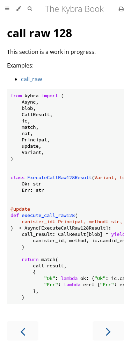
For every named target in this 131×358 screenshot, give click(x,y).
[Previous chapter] (22, 331)
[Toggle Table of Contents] (7, 8)
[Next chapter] (108, 331)
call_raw (31, 79)
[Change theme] (18, 8)
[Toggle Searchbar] (29, 8)
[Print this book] (121, 9)
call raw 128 (39, 32)
